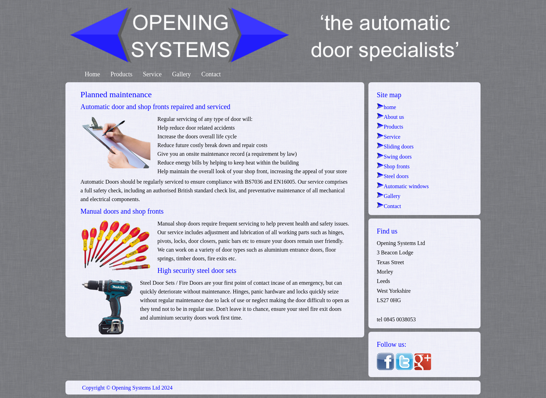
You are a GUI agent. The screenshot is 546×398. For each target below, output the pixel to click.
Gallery (181, 74)
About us (390, 117)
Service (152, 74)
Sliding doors (395, 147)
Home (92, 74)
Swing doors (394, 157)
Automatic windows (403, 186)
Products (121, 74)
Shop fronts (393, 166)
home (386, 107)
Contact (211, 74)
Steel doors (393, 176)
